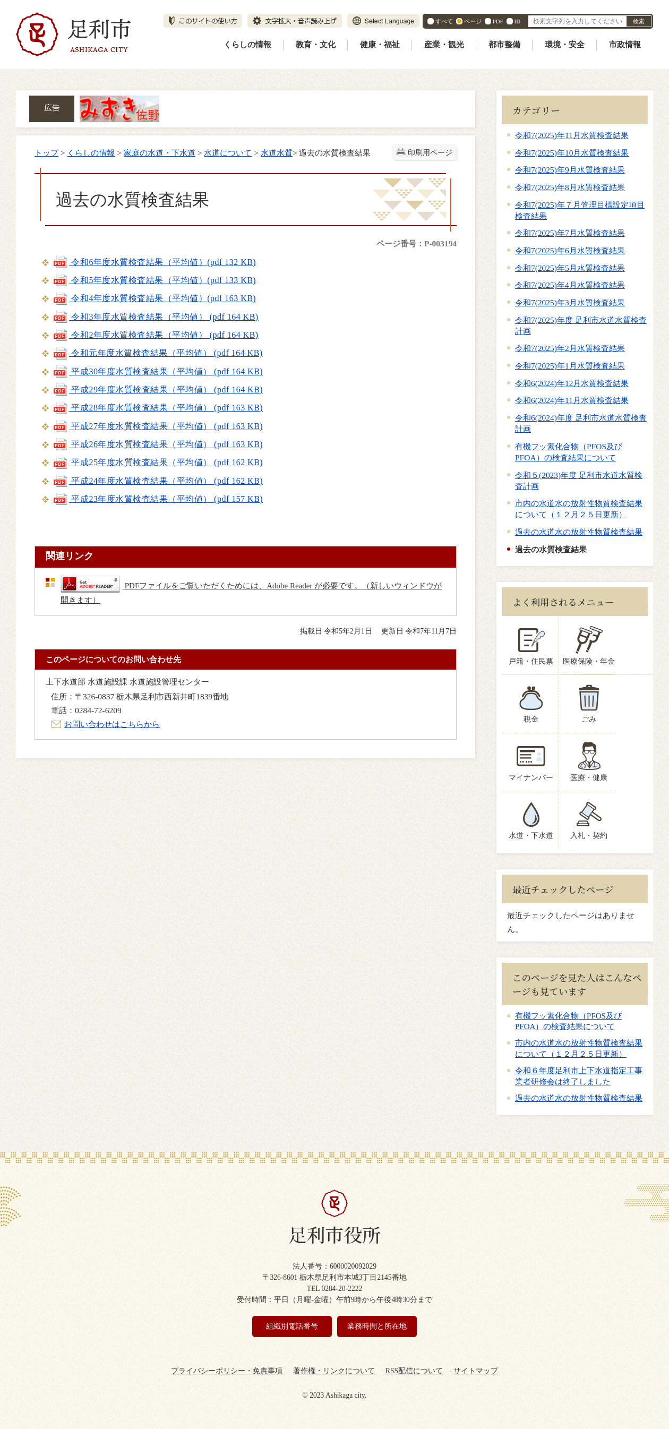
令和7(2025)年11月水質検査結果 (572, 135)
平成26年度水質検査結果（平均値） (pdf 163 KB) (158, 444)
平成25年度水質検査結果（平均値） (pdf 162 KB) (158, 462)
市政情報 (625, 44)
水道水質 (277, 152)
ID (517, 21)
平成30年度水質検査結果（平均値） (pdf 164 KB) (158, 371)
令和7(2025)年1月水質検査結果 (570, 365)
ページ (473, 21)
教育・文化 (316, 44)
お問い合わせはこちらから (112, 724)
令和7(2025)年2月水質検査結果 (570, 348)
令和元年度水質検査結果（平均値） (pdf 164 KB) (158, 352)
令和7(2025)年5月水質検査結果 (570, 267)
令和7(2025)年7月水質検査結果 (570, 232)
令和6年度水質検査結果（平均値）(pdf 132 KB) (154, 262)
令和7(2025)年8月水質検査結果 (570, 187)
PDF (498, 21)
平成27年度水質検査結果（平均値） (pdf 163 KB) (158, 426)
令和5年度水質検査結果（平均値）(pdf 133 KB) (154, 280)
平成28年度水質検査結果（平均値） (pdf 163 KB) (158, 407)
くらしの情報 (247, 44)
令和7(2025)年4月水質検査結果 (570, 284)
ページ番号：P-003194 (416, 243)
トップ (46, 152)
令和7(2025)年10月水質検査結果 (572, 152)
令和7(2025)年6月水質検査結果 (570, 250)
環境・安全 (565, 44)
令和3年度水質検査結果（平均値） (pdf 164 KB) (156, 316)
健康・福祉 (380, 44)
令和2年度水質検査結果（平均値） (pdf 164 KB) (156, 334)
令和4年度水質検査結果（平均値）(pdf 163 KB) (154, 298)
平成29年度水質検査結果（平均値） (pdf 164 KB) (158, 389)
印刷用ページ (430, 153)
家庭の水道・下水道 (159, 152)
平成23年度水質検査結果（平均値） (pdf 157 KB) (158, 498)
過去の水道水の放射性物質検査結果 (578, 531)
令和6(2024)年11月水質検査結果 (572, 400)
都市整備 (504, 44)
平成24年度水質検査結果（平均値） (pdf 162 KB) (158, 480)
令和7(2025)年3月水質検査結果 (570, 302)
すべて (444, 21)
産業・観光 (444, 44)
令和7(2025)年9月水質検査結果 (570, 169)
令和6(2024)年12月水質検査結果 (572, 383)
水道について (228, 152)
